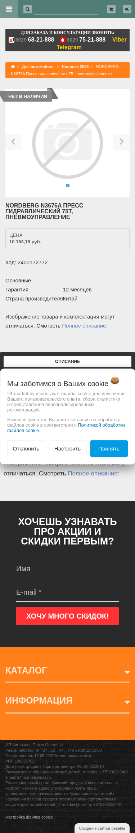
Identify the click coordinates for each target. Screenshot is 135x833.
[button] (13, 143)
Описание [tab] (67, 361)
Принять (109, 448)
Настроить (67, 448)
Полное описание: (85, 325)
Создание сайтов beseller (102, 828)
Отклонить (26, 448)
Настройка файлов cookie (29, 817)
